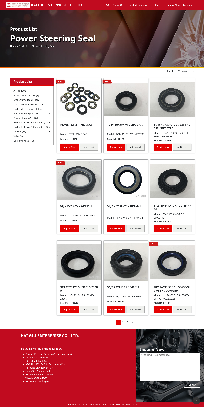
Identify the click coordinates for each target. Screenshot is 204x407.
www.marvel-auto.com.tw (39, 374)
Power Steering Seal (26, 118)
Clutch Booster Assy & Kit (28, 104)
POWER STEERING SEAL (76, 125)
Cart (170, 71)
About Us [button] (118, 5)
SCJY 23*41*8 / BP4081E (123, 287)
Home (13, 46)
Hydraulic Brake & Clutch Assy (30, 122)
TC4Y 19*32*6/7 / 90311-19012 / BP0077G (172, 126)
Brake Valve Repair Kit (26, 99)
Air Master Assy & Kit (26, 95)
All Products (19, 90)
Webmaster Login (187, 71)
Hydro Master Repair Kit (27, 109)
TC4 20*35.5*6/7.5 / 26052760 (172, 207)
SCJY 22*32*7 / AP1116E (76, 206)
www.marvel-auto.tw (36, 377)
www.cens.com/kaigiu (37, 381)
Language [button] (188, 5)
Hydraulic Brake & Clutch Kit (30, 127)
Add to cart (89, 147)
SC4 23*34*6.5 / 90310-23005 (79, 288)
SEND (192, 385)
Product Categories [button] (139, 5)
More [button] (158, 5)
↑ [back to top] (196, 400)
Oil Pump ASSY (23, 140)
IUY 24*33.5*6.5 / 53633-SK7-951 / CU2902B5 (172, 288)
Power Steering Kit (25, 113)
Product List (25, 46)
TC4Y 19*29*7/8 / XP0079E (125, 125)
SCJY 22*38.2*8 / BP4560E (124, 206)
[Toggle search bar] (107, 5)
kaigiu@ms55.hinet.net (38, 371)
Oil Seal (19, 131)
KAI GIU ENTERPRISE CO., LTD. (57, 5)
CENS (135, 404)
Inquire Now (173, 5)
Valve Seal (20, 136)
